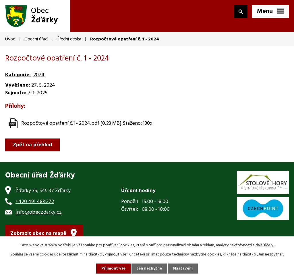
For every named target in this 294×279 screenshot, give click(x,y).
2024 (39, 75)
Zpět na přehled (32, 145)
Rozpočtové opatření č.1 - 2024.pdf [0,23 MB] (71, 123)
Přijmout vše (113, 268)
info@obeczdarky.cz (39, 212)
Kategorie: (18, 75)
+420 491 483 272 (35, 202)
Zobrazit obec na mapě (38, 233)
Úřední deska (69, 39)
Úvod (10, 39)
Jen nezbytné (149, 268)
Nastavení (183, 268)
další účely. (265, 245)
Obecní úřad (36, 39)
